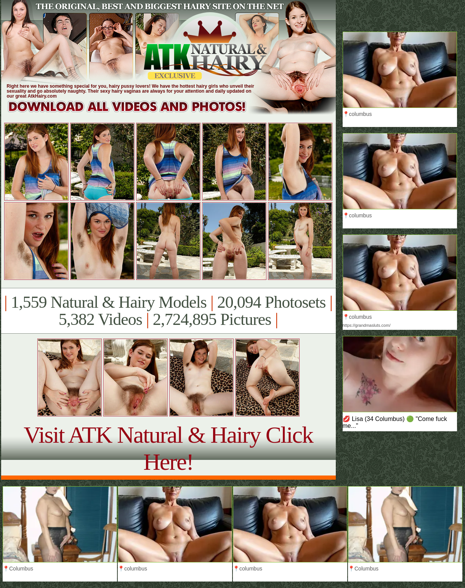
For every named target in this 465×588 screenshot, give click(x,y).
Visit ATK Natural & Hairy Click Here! (168, 448)
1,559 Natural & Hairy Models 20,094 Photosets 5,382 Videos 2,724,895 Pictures (168, 311)
